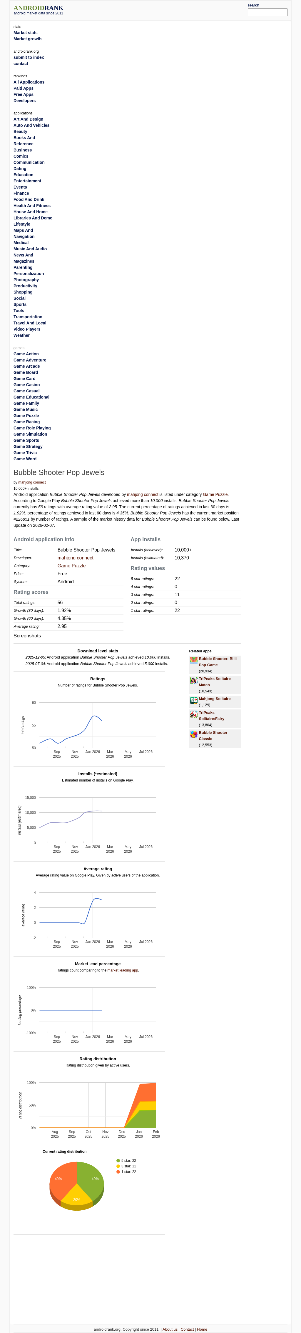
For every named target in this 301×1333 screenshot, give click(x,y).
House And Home (31, 211)
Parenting (23, 267)
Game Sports (26, 440)
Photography (26, 279)
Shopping (23, 292)
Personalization (29, 273)
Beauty (20, 131)
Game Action (26, 353)
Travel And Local (30, 323)
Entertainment (27, 181)
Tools (19, 310)
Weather (22, 335)
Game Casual (27, 391)
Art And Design (28, 119)
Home (202, 1329)
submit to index (29, 57)
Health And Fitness (32, 205)
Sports (20, 304)
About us (170, 1329)
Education (24, 174)
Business (23, 150)
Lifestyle (22, 224)
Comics (21, 156)
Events (20, 187)
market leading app (122, 970)
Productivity (25, 286)
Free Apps (24, 94)
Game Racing (27, 421)
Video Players (27, 329)
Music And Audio (30, 248)
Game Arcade (27, 366)
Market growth (28, 38)
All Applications (29, 82)
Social (20, 298)
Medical (21, 242)
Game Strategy (28, 446)
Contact (187, 1329)
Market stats (26, 32)
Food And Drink (29, 199)
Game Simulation (30, 434)
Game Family (26, 403)
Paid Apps (24, 88)
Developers (25, 100)
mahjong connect (32, 482)
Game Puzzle (215, 494)
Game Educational (31, 397)
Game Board (26, 372)
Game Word (25, 458)
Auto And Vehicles (31, 125)
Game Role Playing (32, 428)
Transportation (28, 316)
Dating (20, 168)
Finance (21, 193)
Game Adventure (30, 360)
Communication (29, 162)
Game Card (25, 378)
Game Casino (27, 384)
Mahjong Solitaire (214, 699)
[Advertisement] (162, 9)
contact (21, 63)
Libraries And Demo (33, 218)
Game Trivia (25, 452)
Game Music (26, 409)
